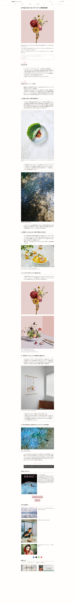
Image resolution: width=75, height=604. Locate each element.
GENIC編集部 (24, 57)
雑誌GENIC (43, 562)
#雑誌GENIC (39, 55)
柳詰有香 (37, 562)
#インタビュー (24, 55)
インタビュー (24, 562)
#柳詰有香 (35, 55)
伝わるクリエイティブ (31, 562)
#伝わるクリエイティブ (30, 55)
